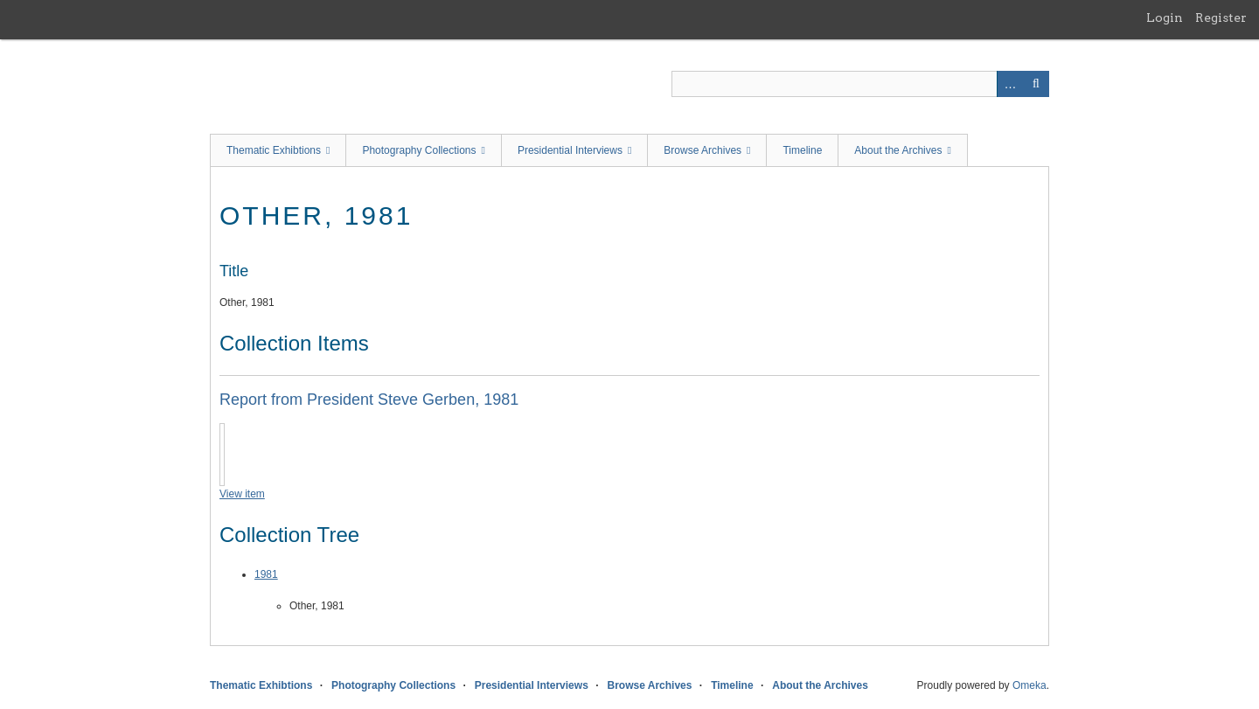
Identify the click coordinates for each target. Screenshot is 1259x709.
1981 (266, 574)
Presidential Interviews (570, 150)
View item (242, 494)
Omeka (1029, 685)
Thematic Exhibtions (273, 150)
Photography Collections (419, 150)
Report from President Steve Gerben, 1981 (368, 399)
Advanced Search (1010, 84)
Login (1164, 17)
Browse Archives (702, 150)
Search (1036, 84)
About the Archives (898, 150)
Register (1221, 17)
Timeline (802, 150)
